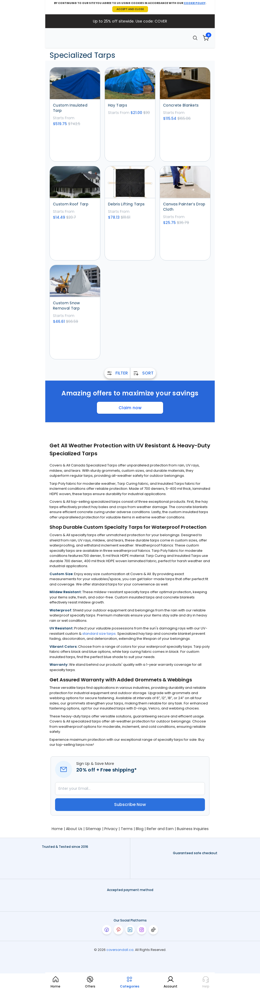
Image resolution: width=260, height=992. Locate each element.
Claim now (130, 408)
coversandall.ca (119, 949)
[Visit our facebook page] (106, 929)
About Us (74, 828)
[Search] (195, 38)
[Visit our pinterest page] (118, 929)
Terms (127, 828)
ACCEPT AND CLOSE (130, 9)
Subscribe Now (130, 804)
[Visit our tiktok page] (153, 929)
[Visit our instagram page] (141, 929)
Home (57, 828)
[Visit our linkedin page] (130, 929)
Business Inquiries (193, 828)
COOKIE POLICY (194, 3)
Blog (140, 828)
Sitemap (93, 828)
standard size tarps (99, 633)
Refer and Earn (160, 828)
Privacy (111, 828)
